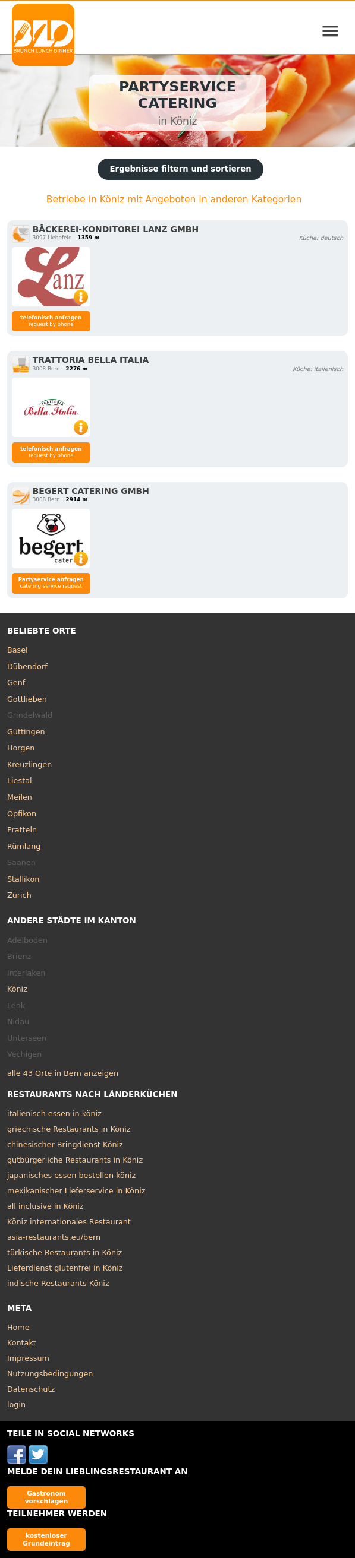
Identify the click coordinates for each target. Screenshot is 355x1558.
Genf (16, 682)
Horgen (21, 747)
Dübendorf (27, 666)
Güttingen (26, 731)
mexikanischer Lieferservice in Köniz (76, 1190)
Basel (17, 649)
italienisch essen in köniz (54, 1113)
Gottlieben (27, 699)
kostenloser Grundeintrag (46, 1539)
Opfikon (21, 813)
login (16, 1404)
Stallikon (23, 879)
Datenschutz (31, 1389)
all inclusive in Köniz (45, 1206)
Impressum (28, 1358)
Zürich (19, 895)
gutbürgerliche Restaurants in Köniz (75, 1159)
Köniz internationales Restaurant (69, 1221)
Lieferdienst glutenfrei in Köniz (65, 1268)
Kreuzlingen (29, 764)
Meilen (19, 797)
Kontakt (21, 1342)
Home (18, 1327)
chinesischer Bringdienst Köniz (65, 1144)
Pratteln (22, 829)
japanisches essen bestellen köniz (71, 1175)
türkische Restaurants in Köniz (64, 1252)
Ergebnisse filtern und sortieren (180, 168)
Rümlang (23, 846)
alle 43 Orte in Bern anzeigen (62, 1073)
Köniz (17, 988)
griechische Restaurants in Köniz (69, 1129)
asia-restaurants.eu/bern (53, 1237)
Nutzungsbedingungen (50, 1373)
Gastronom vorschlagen (46, 1497)
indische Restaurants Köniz (58, 1283)
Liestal (19, 780)
